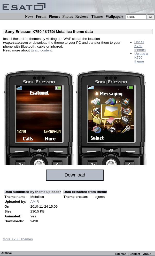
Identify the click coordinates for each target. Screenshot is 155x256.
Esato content (41, 50)
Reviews (81, 17)
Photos (67, 17)
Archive (6, 252)
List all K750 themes (140, 46)
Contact (134, 253)
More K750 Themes (18, 239)
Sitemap (120, 253)
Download (75, 175)
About (147, 253)
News (29, 17)
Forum (41, 17)
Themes (97, 17)
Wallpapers (114, 17)
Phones (54, 17)
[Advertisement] (63, 58)
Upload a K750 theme (141, 57)
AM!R (34, 202)
